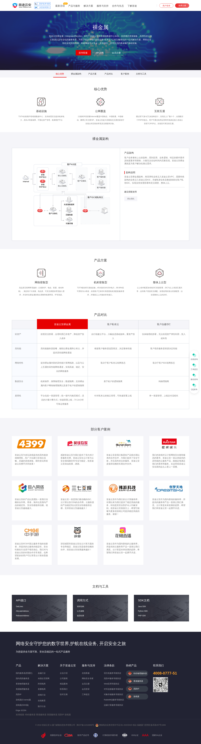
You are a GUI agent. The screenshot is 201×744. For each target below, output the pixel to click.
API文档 (100, 52)
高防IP (18, 694)
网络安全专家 (87, 678)
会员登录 (86, 689)
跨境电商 (42, 684)
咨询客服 (83, 52)
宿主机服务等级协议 (112, 673)
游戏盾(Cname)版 (23, 700)
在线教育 (42, 700)
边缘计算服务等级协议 (113, 705)
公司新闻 (64, 678)
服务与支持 (102, 6)
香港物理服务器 (22, 684)
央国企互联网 (43, 678)
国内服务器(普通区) (24, 673)
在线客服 (86, 673)
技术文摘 (64, 694)
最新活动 (60, 6)
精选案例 (64, 684)
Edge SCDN (21, 710)
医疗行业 (42, 706)
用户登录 (166, 6)
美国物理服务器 (22, 689)
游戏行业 (42, 695)
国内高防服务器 (22, 678)
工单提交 (86, 694)
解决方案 (88, 6)
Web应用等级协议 (111, 684)
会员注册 (116, 52)
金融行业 (42, 673)
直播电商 (42, 689)
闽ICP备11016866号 (85, 725)
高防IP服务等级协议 (112, 678)
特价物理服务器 (140, 673)
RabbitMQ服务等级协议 (114, 700)
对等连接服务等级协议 (113, 689)
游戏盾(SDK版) (22, 705)
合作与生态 (118, 6)
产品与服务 (74, 6)
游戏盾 (136, 696)
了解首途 (132, 6)
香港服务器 (138, 681)
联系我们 (64, 689)
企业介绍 (64, 673)
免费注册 (182, 5)
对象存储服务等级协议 (113, 694)
